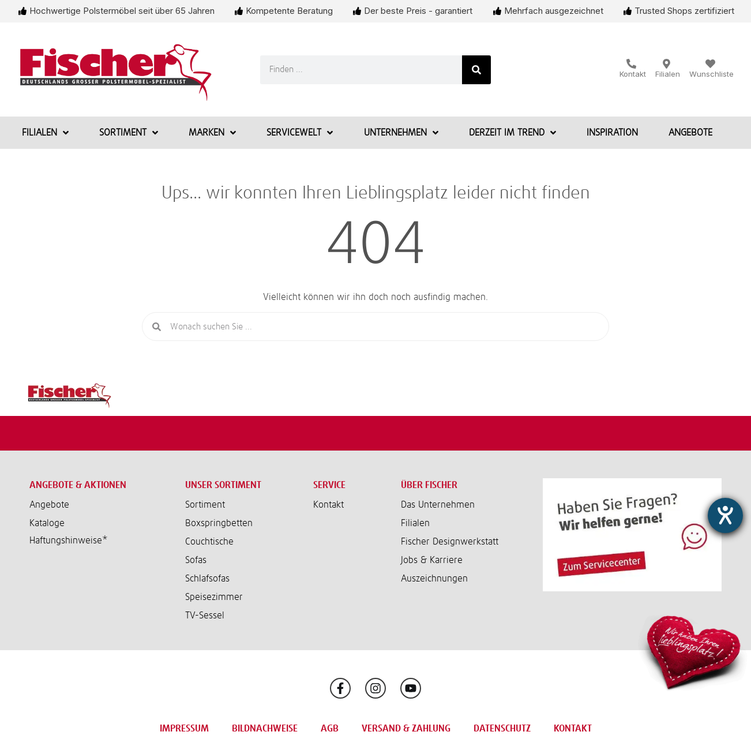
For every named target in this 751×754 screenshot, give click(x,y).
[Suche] (476, 69)
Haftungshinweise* (68, 540)
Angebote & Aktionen (77, 485)
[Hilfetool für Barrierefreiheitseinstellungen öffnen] (725, 515)
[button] (98, 540)
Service (329, 485)
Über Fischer (429, 485)
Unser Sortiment (223, 485)
